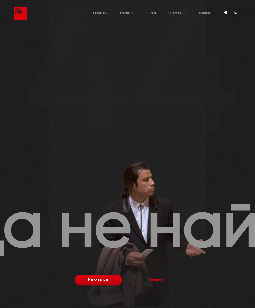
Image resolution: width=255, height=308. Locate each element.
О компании (177, 12)
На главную (98, 280)
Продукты (100, 12)
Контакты (204, 12)
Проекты (150, 12)
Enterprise (126, 12)
